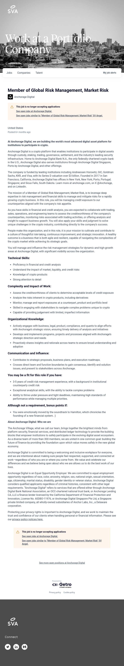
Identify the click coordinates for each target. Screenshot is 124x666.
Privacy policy (55, 592)
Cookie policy (69, 592)
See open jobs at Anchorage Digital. (34, 111)
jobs (9, 72)
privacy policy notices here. (27, 519)
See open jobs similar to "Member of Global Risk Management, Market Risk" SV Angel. (59, 115)
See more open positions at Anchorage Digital (62, 563)
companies (23, 72)
